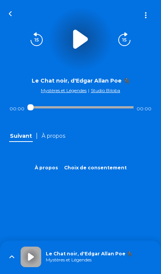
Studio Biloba (105, 90)
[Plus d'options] (145, 15)
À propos (46, 167)
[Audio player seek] (80, 107)
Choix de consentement (95, 167)
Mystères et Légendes (64, 90)
